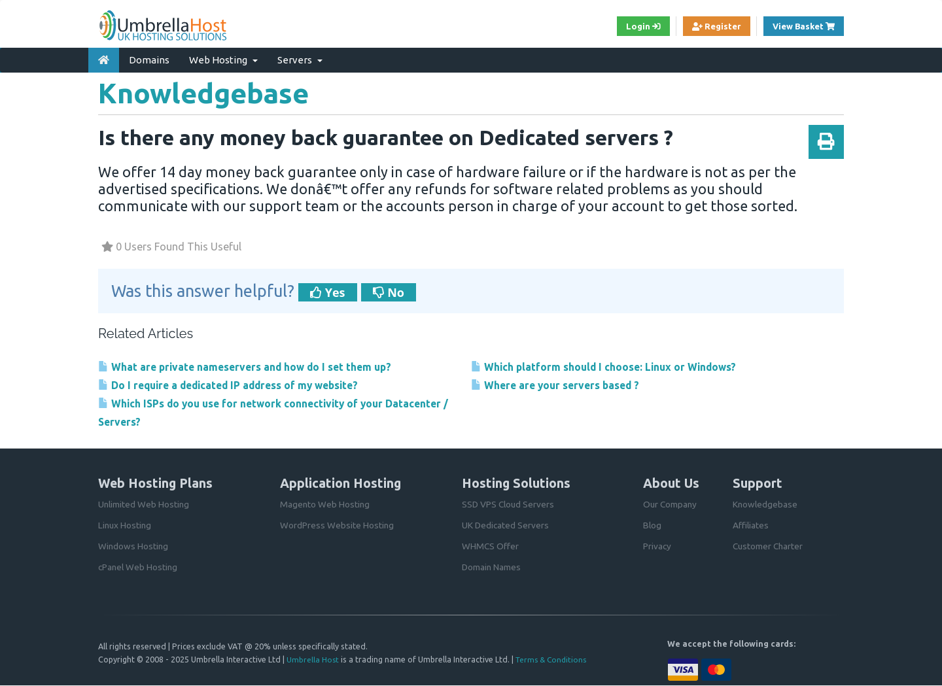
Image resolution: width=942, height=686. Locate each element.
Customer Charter (769, 546)
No (388, 290)
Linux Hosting (125, 526)
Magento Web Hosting (325, 505)
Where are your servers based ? (561, 383)
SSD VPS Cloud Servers (509, 505)
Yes (327, 290)
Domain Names (492, 567)
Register (708, 27)
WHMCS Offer (490, 546)
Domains (149, 57)
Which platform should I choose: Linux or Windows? (615, 364)
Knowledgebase (766, 505)
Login (631, 27)
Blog (652, 526)
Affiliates (751, 526)
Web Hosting (223, 57)
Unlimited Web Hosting (144, 505)
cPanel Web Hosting (139, 567)
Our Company (671, 505)
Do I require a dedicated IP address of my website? (240, 383)
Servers (300, 57)
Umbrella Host (313, 659)
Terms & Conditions (553, 659)
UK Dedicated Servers (506, 526)
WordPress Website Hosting (337, 526)
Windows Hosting (133, 546)
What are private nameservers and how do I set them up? (256, 364)
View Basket (805, 26)
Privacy (657, 546)
